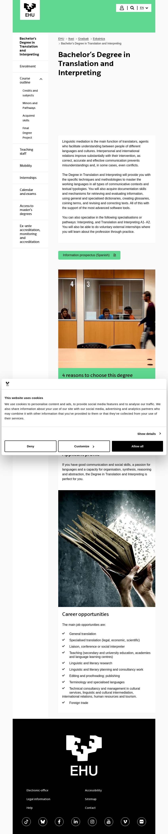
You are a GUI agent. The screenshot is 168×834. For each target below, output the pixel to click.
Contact (90, 807)
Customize (84, 446)
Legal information (38, 799)
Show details (146, 433)
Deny (30, 446)
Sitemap (90, 799)
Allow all (137, 446)
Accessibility (93, 790)
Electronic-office (37, 790)
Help (30, 807)
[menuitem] (144, 8)
